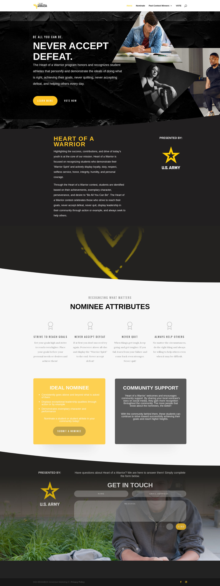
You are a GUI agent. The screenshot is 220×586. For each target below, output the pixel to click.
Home (129, 6)
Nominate (140, 6)
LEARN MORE (46, 100)
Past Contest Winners (159, 6)
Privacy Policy (78, 582)
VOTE (178, 6)
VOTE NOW (71, 100)
